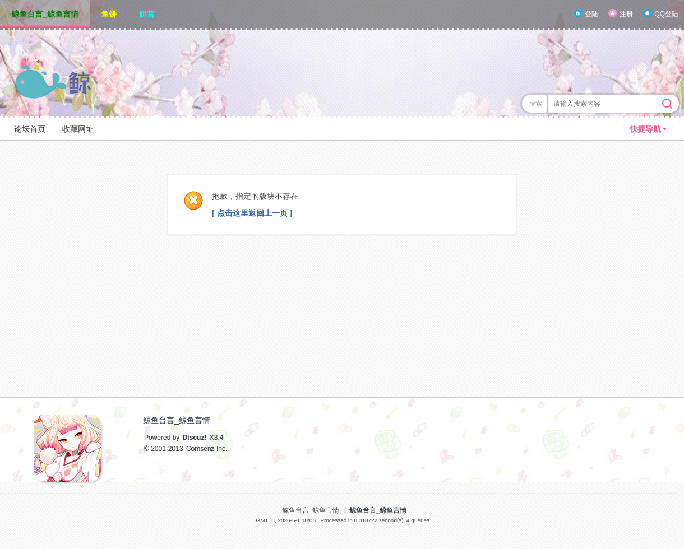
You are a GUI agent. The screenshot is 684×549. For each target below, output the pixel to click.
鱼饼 (109, 14)
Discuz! (195, 437)
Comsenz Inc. (206, 449)
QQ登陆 (666, 14)
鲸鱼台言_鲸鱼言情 (44, 14)
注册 (626, 14)
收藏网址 (78, 128)
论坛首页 (29, 128)
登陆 (591, 14)
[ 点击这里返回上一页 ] (252, 212)
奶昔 (147, 14)
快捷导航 (645, 128)
